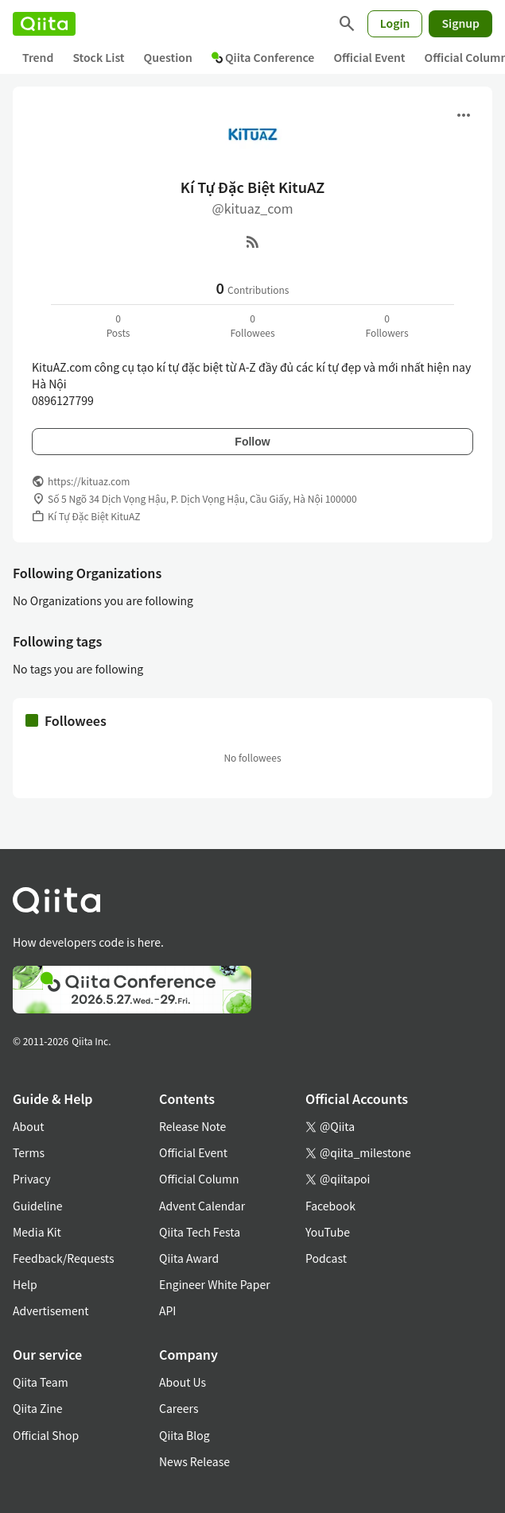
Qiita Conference (263, 57)
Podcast (326, 1258)
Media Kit (37, 1232)
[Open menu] (464, 115)
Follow (252, 441)
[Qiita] (44, 24)
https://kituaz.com (89, 481)
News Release (194, 1461)
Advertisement (51, 1310)
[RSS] (252, 241)
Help (25, 1284)
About (28, 1126)
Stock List (98, 57)
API (167, 1310)
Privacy (31, 1179)
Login (395, 23)
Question (168, 57)
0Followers (386, 325)
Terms (29, 1152)
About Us (182, 1382)
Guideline (38, 1206)
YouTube (327, 1232)
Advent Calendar (202, 1206)
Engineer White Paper (214, 1284)
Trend (37, 57)
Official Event (369, 57)
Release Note (192, 1126)
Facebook (330, 1206)
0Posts (118, 325)
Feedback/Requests (64, 1258)
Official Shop (46, 1435)
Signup (460, 23)
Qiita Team (40, 1382)
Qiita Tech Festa (199, 1232)
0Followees (252, 325)
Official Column (199, 1179)
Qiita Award (189, 1258)
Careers (178, 1408)
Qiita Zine (38, 1408)
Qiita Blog (184, 1435)
